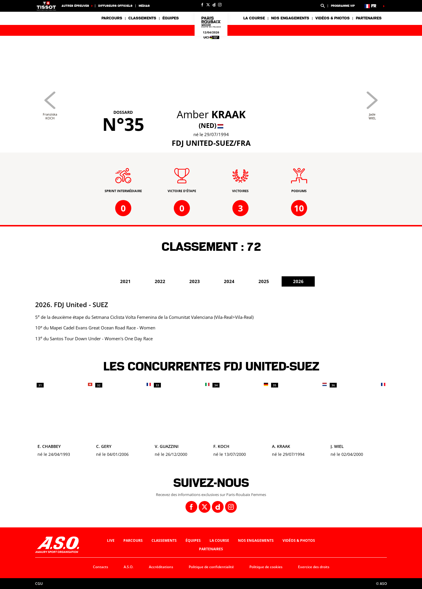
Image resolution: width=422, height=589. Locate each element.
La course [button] (254, 18)
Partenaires (369, 18)
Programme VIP (343, 6)
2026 (298, 281)
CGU (39, 583)
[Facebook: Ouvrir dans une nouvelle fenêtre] (202, 4)
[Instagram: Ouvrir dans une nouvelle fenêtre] (220, 4)
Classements (142, 18)
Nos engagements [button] (290, 18)
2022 (160, 281)
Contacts (100, 566)
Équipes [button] (170, 18)
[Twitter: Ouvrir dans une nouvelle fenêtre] (208, 4)
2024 (229, 281)
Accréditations (161, 566)
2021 (125, 281)
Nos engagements (256, 540)
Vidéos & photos (332, 18)
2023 (194, 281)
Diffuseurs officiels (115, 6)
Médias (144, 6)
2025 (263, 281)
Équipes (193, 540)
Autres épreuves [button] (75, 6)
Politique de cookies (266, 566)
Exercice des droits (313, 566)
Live (111, 540)
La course (219, 540)
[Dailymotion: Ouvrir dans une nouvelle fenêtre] (214, 4)
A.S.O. (128, 566)
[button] (323, 6)
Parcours (111, 18)
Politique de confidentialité (211, 566)
